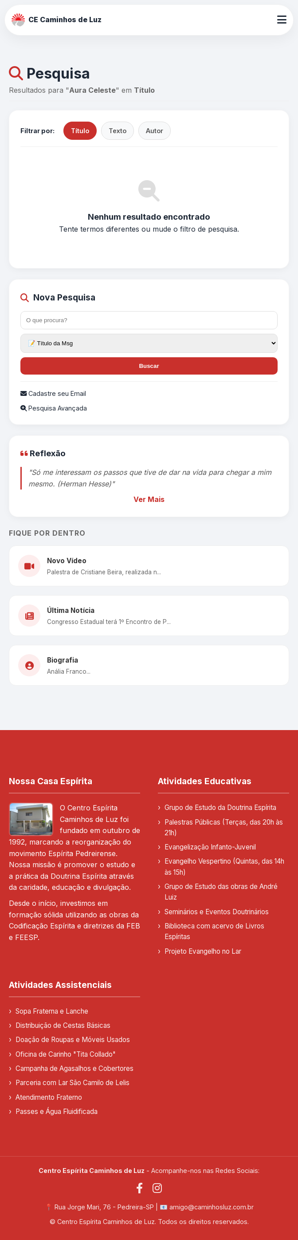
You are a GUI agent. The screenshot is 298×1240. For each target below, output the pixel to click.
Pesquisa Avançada (53, 408)
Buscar (149, 366)
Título (80, 130)
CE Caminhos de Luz (57, 20)
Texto (117, 130)
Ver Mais (149, 499)
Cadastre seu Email (53, 393)
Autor (154, 130)
